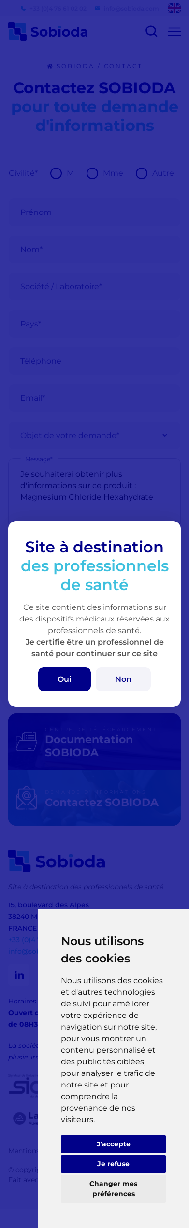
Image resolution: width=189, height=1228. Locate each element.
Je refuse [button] (113, 1163)
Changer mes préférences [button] (113, 1188)
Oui (65, 679)
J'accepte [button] (114, 1144)
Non (123, 679)
